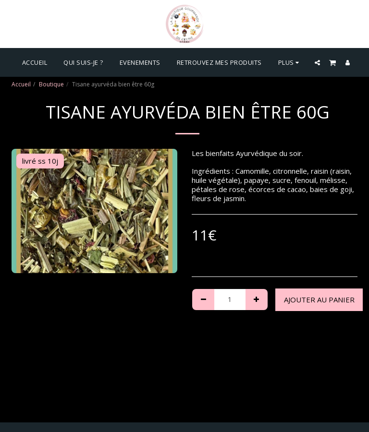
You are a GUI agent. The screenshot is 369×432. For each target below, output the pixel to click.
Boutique (51, 84)
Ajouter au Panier (319, 299)
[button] (317, 62)
